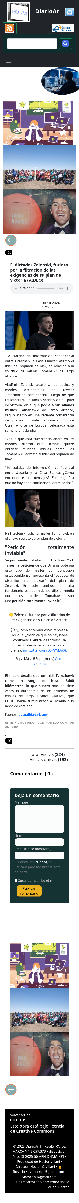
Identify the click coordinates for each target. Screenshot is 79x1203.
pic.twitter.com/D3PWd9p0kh (46, 650)
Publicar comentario (29, 891)
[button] (69, 12)
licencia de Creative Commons (37, 1128)
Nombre (21, 835)
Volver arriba (20, 1115)
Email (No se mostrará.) (33, 848)
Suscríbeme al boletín (35, 880)
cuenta (41, 862)
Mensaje (21, 802)
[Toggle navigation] (8, 61)
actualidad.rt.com (33, 714)
